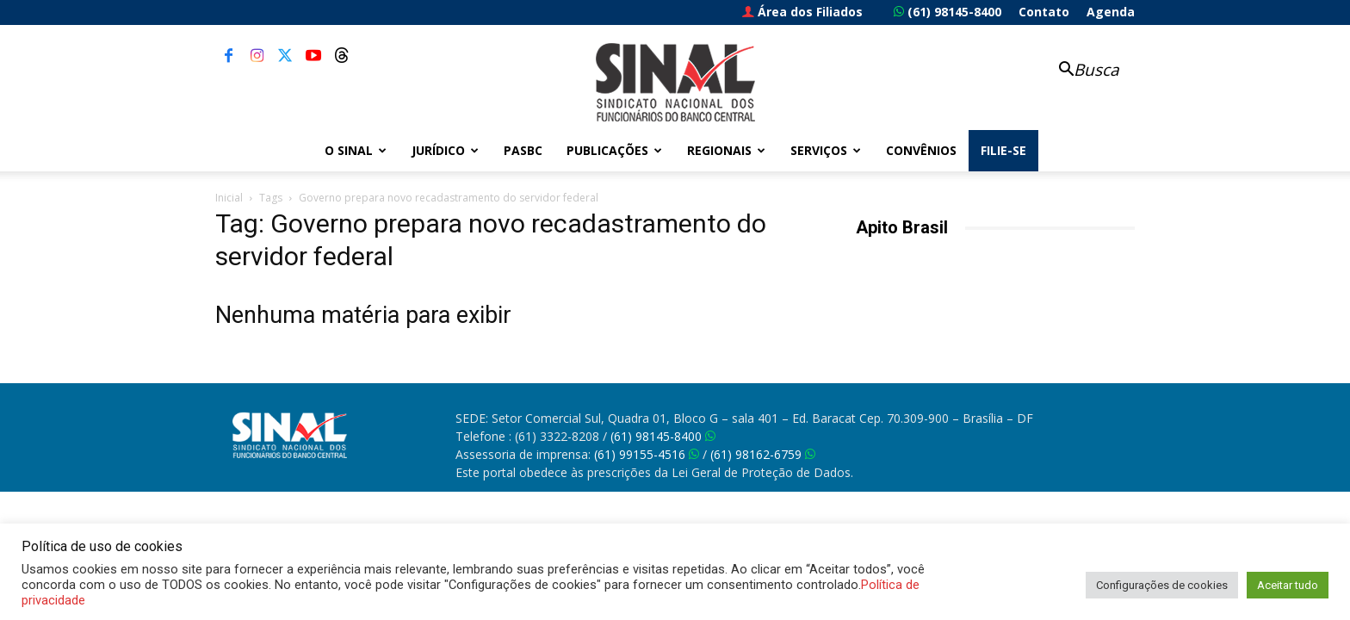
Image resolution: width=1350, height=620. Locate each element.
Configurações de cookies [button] (1162, 585)
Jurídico (445, 150)
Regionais (726, 150)
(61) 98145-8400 (947, 11)
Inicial (229, 197)
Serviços (825, 150)
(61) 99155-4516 (646, 454)
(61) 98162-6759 (762, 454)
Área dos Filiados (802, 11)
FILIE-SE (1003, 150)
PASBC (523, 150)
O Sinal (356, 150)
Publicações (614, 150)
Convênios (921, 150)
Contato (1044, 11)
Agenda (1111, 11)
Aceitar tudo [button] (1287, 585)
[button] (1079, 71)
